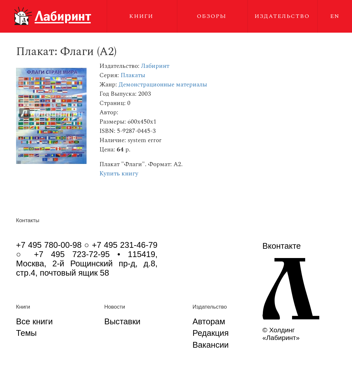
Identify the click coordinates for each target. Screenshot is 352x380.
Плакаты (133, 75)
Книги (141, 16)
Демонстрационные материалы (163, 84)
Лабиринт (155, 66)
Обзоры (211, 16)
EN (334, 16)
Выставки (122, 321)
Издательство (282, 16)
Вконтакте (282, 245)
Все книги (34, 321)
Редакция (210, 332)
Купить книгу (118, 173)
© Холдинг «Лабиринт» (281, 333)
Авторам (208, 321)
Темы (26, 332)
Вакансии (210, 344)
